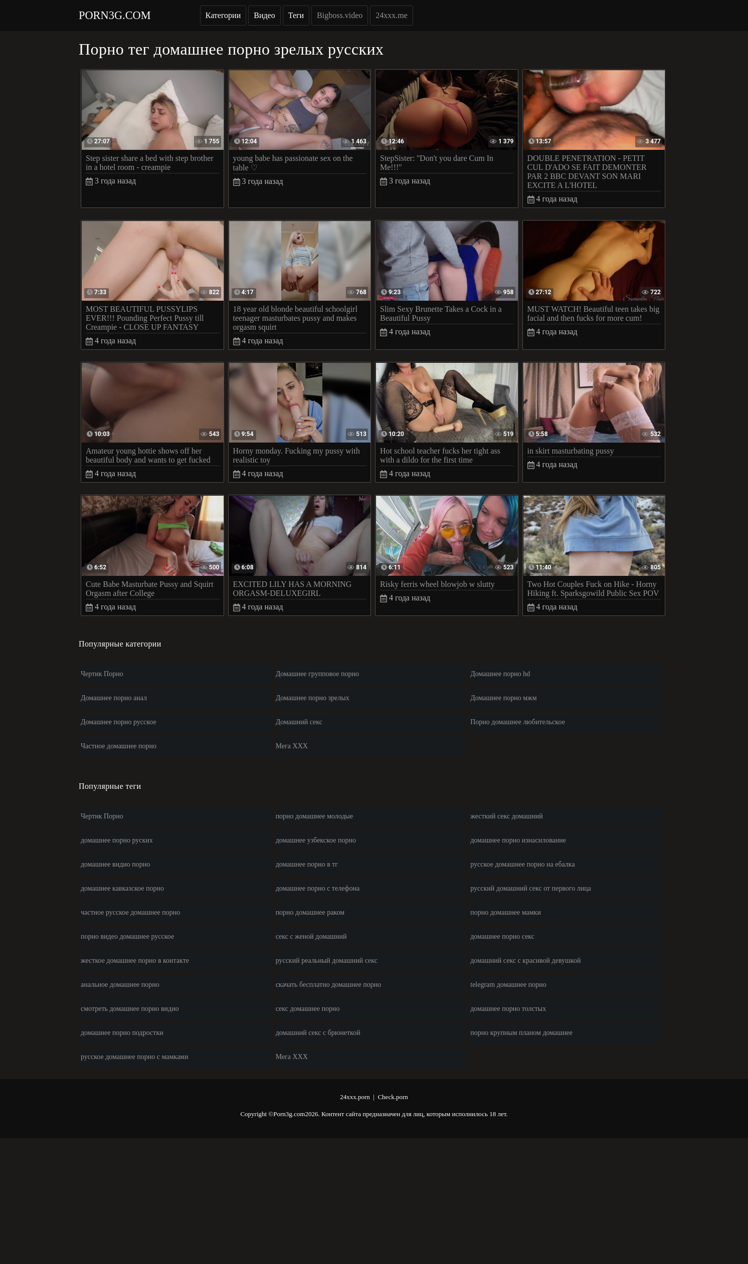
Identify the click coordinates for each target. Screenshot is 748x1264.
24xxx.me (392, 15)
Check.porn (393, 1097)
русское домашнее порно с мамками (134, 1057)
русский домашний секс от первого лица (530, 888)
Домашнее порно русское (118, 722)
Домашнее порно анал (114, 698)
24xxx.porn (355, 1097)
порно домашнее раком (310, 912)
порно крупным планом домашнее (521, 1032)
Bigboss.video (339, 15)
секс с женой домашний (311, 936)
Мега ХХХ (292, 746)
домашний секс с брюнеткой (318, 1032)
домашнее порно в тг (307, 864)
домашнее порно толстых (508, 1008)
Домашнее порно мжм (503, 698)
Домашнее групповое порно (317, 674)
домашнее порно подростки (122, 1032)
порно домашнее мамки (505, 912)
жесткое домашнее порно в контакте (135, 960)
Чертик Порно (102, 674)
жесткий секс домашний (506, 816)
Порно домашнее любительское (517, 722)
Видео (264, 15)
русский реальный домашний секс (327, 960)
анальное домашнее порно (120, 984)
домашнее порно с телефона (318, 888)
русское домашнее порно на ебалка (522, 864)
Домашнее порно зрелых (312, 698)
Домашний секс (299, 722)
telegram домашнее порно (508, 984)
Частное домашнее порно (118, 746)
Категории (223, 15)
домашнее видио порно (115, 864)
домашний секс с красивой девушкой (525, 960)
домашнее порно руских (117, 840)
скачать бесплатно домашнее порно (329, 984)
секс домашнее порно (308, 1008)
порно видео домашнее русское (127, 936)
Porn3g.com (115, 15)
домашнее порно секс (502, 936)
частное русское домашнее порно (130, 912)
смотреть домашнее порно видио (130, 1008)
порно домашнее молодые (314, 816)
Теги (296, 15)
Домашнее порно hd (500, 674)
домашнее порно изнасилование (518, 840)
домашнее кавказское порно (122, 888)
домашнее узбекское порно (316, 840)
